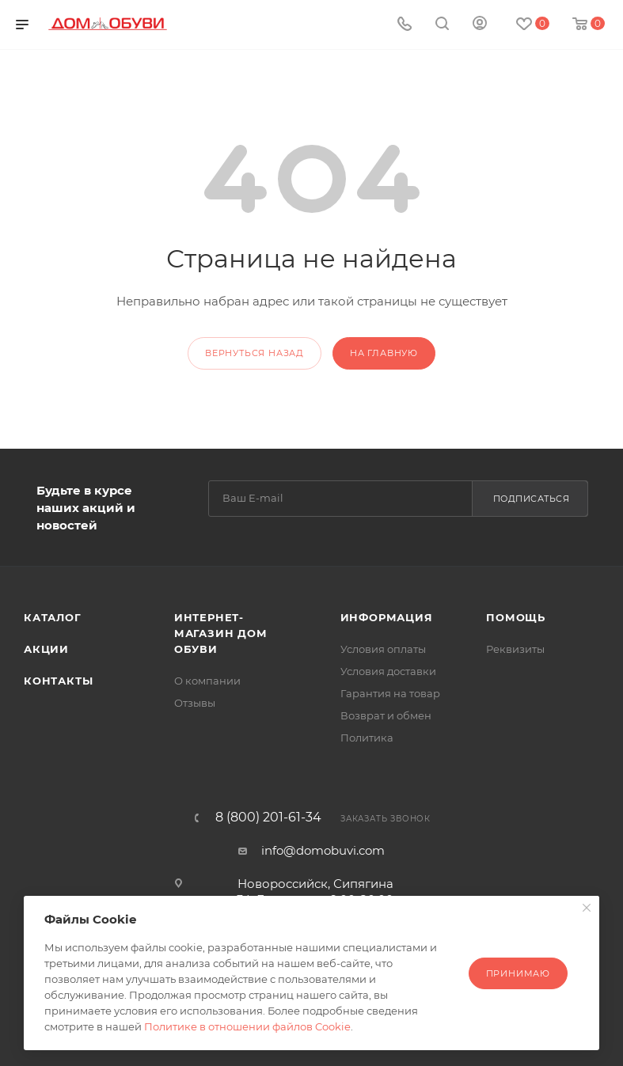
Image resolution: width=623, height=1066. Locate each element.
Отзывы (194, 702)
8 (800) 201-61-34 (268, 817)
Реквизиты (515, 649)
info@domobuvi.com (323, 850)
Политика (366, 737)
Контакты (58, 680)
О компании (207, 680)
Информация (386, 617)
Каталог (53, 617)
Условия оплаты (383, 649)
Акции (46, 649)
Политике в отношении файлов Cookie (247, 1026)
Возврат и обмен (385, 715)
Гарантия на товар (390, 693)
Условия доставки (388, 671)
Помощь (515, 617)
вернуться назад (254, 352)
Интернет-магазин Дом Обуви (221, 633)
